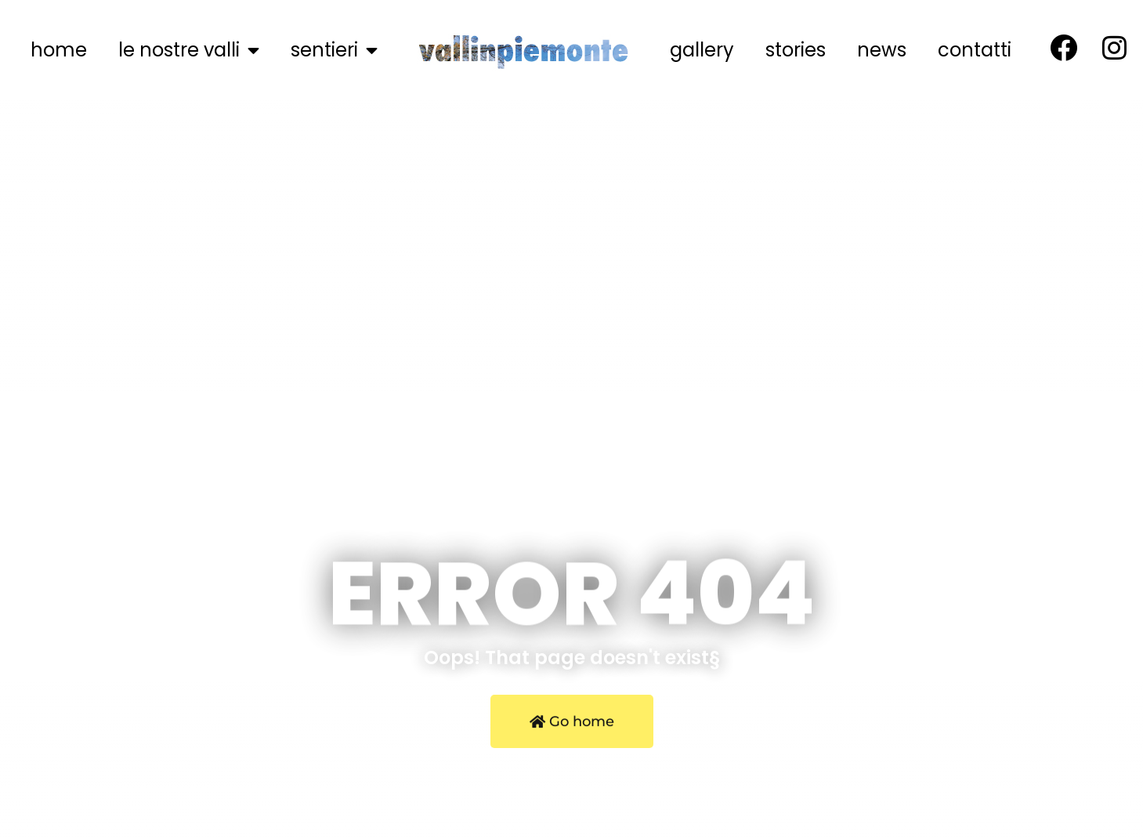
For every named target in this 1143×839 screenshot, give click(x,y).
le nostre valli (188, 50)
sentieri (334, 50)
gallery (702, 50)
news (881, 50)
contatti (974, 50)
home (59, 50)
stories (795, 50)
